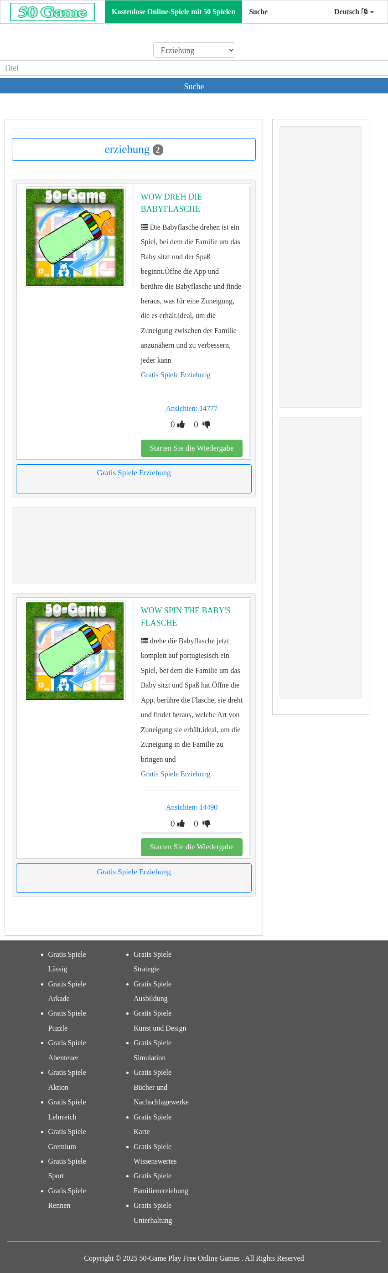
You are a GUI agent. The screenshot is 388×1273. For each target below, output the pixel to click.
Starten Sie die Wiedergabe (191, 448)
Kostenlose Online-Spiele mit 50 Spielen (173, 11)
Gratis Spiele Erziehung (176, 375)
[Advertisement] (133, 545)
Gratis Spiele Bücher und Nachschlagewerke (161, 1087)
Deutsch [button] (354, 11)
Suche (258, 11)
